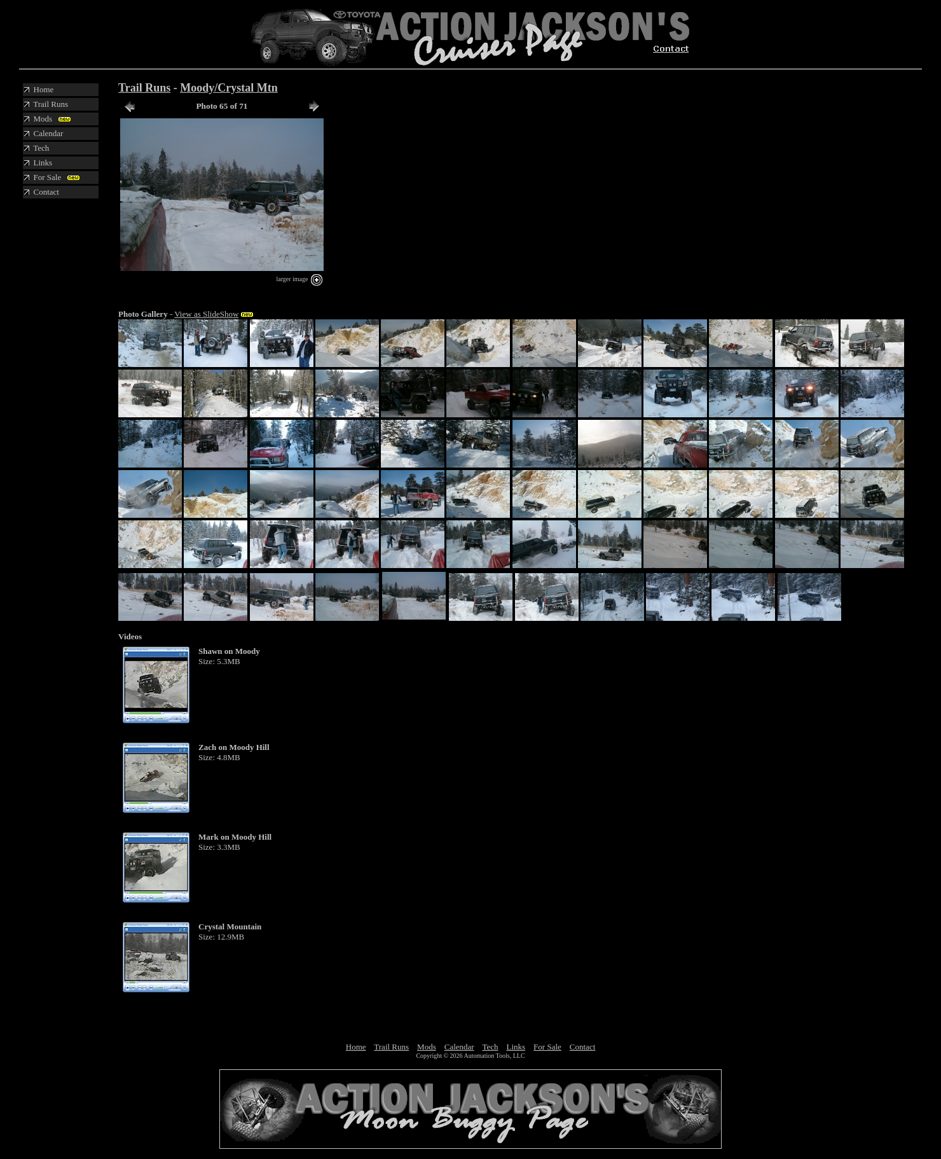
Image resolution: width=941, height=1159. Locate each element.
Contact (582, 1046)
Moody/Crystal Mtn (228, 87)
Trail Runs (144, 87)
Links (515, 1046)
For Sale (547, 1046)
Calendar (459, 1046)
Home (356, 1046)
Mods (426, 1046)
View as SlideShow (206, 314)
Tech (490, 1046)
